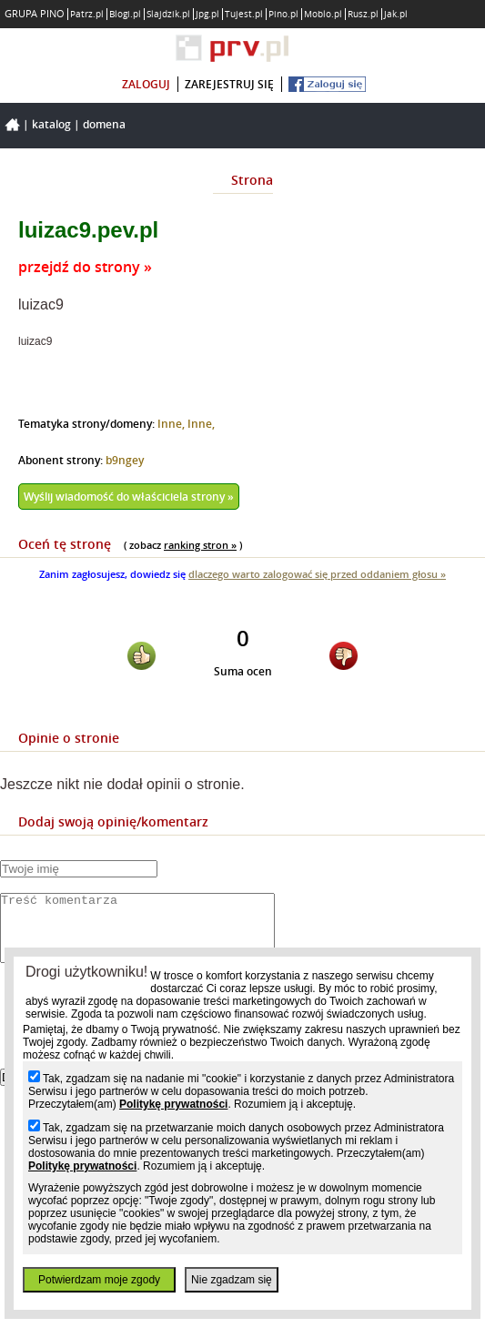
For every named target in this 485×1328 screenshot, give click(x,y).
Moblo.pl (323, 14)
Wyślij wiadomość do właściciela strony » (129, 496)
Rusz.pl (363, 14)
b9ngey (125, 460)
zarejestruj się (229, 84)
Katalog (51, 124)
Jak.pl (396, 14)
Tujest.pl (244, 14)
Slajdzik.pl (168, 14)
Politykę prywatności (173, 1104)
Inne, (172, 423)
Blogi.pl (125, 14)
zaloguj (146, 84)
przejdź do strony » (85, 267)
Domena (104, 124)
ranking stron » (200, 545)
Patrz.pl (87, 14)
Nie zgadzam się (231, 1279)
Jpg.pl (207, 14)
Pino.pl (283, 14)
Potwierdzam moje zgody (99, 1279)
